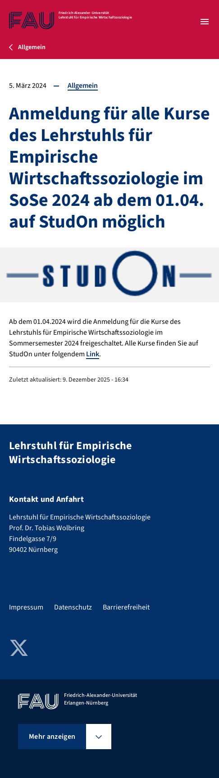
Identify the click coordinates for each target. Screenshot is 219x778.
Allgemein (83, 86)
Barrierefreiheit (126, 607)
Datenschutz (73, 607)
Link (92, 354)
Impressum (26, 607)
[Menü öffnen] (204, 22)
